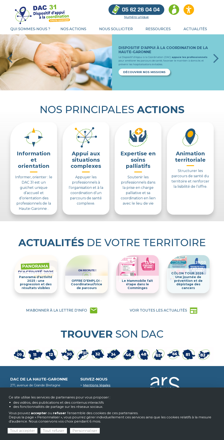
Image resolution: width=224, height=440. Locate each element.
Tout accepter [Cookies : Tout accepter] (22, 431)
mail (62, 310)
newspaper (164, 310)
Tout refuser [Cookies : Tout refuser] (54, 431)
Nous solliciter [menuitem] (116, 29)
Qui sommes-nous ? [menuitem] (30, 29)
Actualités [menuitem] (195, 29)
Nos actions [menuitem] (73, 29)
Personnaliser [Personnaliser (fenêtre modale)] (84, 431)
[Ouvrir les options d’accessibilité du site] (189, 9)
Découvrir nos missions (144, 72)
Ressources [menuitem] (158, 29)
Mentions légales (96, 385)
